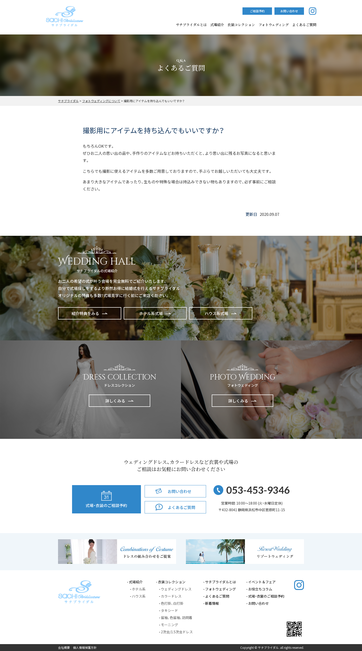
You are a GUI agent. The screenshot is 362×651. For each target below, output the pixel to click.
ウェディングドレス (176, 589)
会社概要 (64, 647)
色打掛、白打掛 (172, 603)
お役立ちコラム (260, 589)
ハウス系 (139, 596)
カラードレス (171, 596)
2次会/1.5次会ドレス (177, 631)
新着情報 (212, 603)
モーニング (169, 624)
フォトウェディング (273, 24)
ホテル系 (139, 589)
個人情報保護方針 (85, 647)
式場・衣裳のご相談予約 (266, 596)
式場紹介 (217, 24)
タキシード (169, 610)
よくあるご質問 (217, 596)
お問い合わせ (258, 603)
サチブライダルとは (191, 24)
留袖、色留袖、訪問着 (176, 617)
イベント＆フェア (262, 581)
